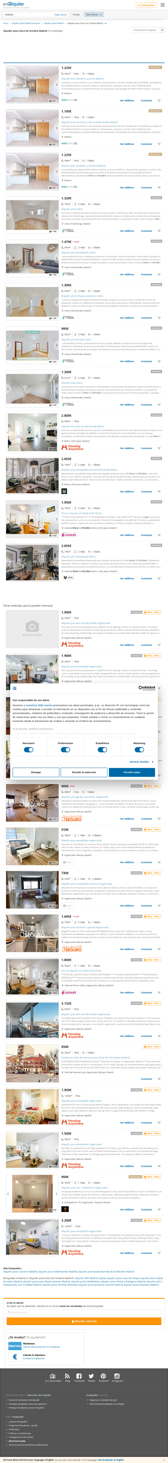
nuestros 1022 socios (39, 705)
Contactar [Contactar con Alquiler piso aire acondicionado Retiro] (146, 448)
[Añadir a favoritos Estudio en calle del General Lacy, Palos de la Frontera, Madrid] (159, 1079)
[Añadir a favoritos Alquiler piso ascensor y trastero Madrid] (159, 187)
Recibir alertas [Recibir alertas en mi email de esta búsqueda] (84, 1321)
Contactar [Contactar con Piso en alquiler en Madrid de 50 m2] (146, 992)
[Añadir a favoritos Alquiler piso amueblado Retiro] (159, 578)
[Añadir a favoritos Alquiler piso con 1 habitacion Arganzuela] (159, 1209)
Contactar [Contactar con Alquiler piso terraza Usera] (146, 361)
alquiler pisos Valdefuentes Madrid (57, 1271)
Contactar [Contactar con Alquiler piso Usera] (146, 230)
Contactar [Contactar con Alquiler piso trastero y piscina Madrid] (146, 100)
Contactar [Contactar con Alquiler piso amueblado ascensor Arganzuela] (146, 905)
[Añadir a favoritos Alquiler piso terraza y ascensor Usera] (159, 317)
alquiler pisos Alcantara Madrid (141, 1284)
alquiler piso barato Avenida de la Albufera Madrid (106, 1271)
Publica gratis (146, 5)
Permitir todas (132, 772)
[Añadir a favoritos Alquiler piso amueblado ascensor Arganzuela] (159, 905)
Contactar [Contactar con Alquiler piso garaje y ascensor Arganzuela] (146, 818)
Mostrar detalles (139, 761)
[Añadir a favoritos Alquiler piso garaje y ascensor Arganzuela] (159, 818)
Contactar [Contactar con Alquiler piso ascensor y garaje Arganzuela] (146, 949)
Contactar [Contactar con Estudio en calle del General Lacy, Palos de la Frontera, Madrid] (146, 1078)
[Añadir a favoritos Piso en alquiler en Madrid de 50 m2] (159, 992)
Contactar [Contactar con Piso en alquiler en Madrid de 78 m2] (146, 535)
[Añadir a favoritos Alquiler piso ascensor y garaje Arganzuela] (159, 949)
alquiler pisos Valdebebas (85, 1281)
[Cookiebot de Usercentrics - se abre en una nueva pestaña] (141, 688)
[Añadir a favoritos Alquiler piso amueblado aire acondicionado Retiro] (159, 491)
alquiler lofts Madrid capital (90, 1278)
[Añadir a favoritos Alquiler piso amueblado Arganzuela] (159, 688)
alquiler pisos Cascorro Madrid (20, 1271)
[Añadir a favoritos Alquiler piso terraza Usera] (159, 361)
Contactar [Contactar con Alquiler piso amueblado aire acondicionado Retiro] (146, 491)
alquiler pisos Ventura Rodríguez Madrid (123, 1281)
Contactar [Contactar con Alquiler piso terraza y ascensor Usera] (146, 317)
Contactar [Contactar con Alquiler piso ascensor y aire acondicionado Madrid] (146, 144)
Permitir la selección (84, 772)
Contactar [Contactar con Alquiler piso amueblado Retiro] (146, 578)
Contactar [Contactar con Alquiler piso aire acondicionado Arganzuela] (146, 644)
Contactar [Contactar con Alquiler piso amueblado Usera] (146, 274)
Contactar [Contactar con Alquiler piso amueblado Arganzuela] (146, 862)
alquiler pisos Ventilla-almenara (60, 1284)
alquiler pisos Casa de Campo (123, 1278)
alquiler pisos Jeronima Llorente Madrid (101, 1284)
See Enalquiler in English (111, 1459)
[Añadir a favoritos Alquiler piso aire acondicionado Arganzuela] (159, 645)
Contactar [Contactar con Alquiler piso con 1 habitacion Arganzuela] (146, 1209)
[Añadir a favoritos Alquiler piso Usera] (159, 231)
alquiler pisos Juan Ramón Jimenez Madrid (46, 1281)
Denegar (36, 772)
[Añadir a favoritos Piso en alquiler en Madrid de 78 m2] (159, 535)
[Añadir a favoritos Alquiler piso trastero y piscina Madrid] (159, 100)
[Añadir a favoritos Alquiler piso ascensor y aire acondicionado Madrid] (159, 144)
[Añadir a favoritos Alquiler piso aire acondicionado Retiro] (159, 448)
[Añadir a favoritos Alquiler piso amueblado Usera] (159, 274)
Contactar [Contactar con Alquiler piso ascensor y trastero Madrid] (146, 187)
